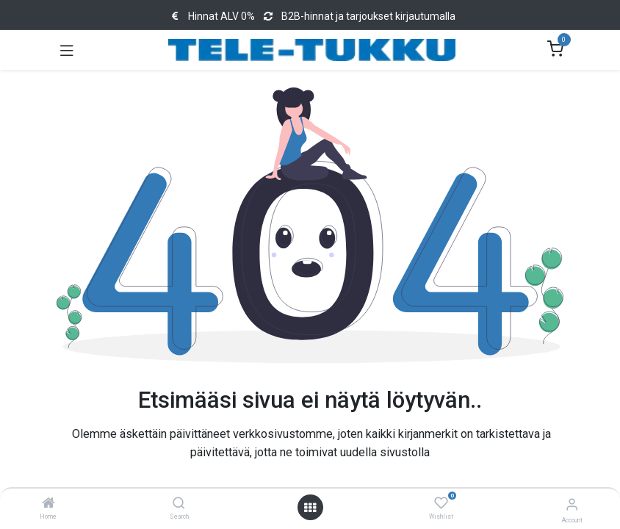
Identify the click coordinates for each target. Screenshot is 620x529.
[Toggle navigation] (67, 50)
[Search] (179, 504)
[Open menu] (310, 508)
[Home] (48, 504)
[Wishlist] (441, 503)
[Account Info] (572, 504)
